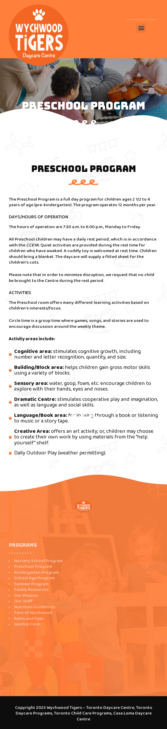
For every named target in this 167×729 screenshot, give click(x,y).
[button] (141, 28)
